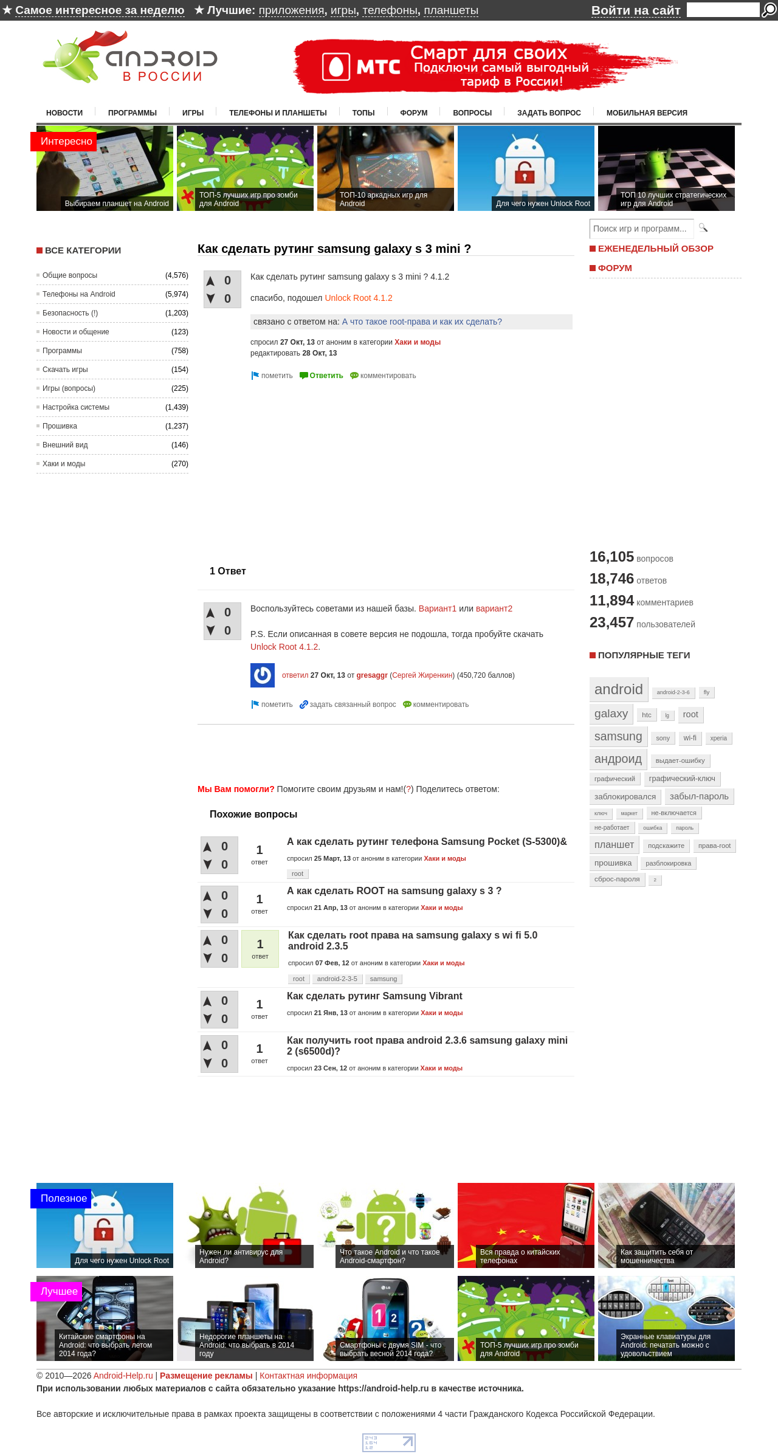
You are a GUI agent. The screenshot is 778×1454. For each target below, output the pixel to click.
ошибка (652, 828)
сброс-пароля (617, 879)
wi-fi (690, 738)
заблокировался (625, 796)
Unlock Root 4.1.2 (358, 298)
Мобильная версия (647, 113)
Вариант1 (437, 608)
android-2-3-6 (673, 692)
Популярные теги (644, 655)
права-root (714, 845)
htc (646, 714)
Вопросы (472, 113)
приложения (292, 10)
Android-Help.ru (123, 1375)
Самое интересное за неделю (99, 10)
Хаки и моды (64, 464)
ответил (295, 675)
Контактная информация (308, 1375)
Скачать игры (65, 369)
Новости (64, 113)
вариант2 (494, 608)
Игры (193, 113)
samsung (384, 978)
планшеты (451, 10)
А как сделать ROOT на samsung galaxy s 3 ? (394, 891)
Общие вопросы (70, 275)
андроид (618, 758)
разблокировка (668, 863)
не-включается (674, 812)
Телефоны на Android (79, 294)
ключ (600, 813)
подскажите (666, 845)
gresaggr (371, 675)
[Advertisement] (300, 468)
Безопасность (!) (70, 313)
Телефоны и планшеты (278, 113)
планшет (614, 844)
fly (707, 692)
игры (343, 10)
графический (614, 778)
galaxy (611, 713)
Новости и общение (76, 332)
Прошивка (60, 426)
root (297, 873)
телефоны (389, 10)
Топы (364, 113)
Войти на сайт (636, 10)
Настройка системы (76, 407)
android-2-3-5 (337, 978)
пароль (685, 828)
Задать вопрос (549, 113)
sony (663, 738)
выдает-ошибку (680, 760)
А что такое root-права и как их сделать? (422, 321)
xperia (719, 738)
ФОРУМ (615, 268)
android (618, 689)
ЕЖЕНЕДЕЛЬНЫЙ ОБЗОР (656, 248)
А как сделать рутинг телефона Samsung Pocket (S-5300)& (427, 841)
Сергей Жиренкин (422, 675)
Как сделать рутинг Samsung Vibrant (375, 996)
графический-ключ (682, 778)
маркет (629, 813)
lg (667, 715)
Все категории (83, 250)
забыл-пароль (699, 796)
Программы (132, 113)
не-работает (612, 827)
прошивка (613, 862)
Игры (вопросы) (69, 388)
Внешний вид (65, 445)
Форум (414, 113)
